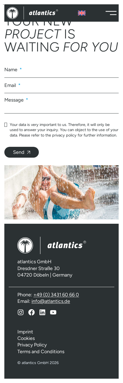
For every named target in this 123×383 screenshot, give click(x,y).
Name (11, 69)
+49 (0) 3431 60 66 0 (56, 295)
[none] (82, 13)
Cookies (26, 338)
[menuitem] (82, 13)
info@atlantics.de (50, 301)
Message (14, 99)
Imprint (25, 332)
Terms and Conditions (40, 352)
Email (10, 85)
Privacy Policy (32, 345)
